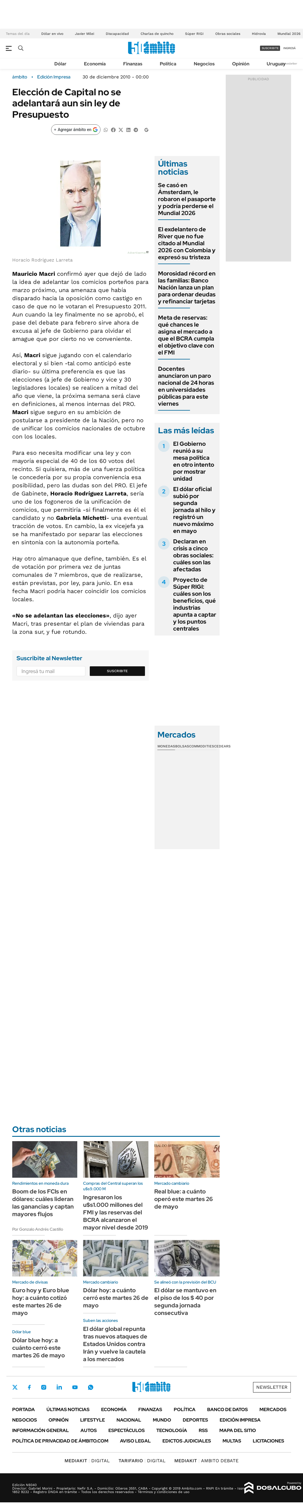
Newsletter (289, 63)
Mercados (272, 1409)
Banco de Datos (227, 1409)
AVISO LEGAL (135, 1441)
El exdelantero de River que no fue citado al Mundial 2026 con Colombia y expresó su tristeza (187, 243)
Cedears (222, 746)
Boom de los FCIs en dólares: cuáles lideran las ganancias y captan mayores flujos (43, 1203)
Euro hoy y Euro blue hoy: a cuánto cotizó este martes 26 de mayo (40, 1301)
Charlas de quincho (157, 34)
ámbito (19, 77)
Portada (23, 1409)
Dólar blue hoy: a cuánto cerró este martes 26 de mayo (38, 1347)
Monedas (166, 746)
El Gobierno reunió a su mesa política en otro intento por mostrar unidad (193, 461)
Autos (88, 1430)
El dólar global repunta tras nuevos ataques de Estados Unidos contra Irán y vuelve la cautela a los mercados (115, 1344)
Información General (40, 1430)
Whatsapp (90, 1387)
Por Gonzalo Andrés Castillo (37, 1229)
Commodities (201, 746)
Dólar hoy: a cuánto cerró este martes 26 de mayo (115, 1297)
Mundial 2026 (288, 34)
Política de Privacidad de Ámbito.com (60, 1441)
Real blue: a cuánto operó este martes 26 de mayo (183, 1199)
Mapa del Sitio (237, 1430)
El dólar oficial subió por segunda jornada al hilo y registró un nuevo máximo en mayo (194, 510)
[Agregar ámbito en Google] (76, 129)
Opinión (240, 64)
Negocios (204, 64)
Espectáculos (126, 1430)
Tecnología (171, 1430)
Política (168, 64)
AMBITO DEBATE (206, 1460)
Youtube (75, 1387)
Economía (95, 64)
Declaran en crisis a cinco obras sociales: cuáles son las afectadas (193, 555)
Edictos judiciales (186, 1441)
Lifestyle (92, 1420)
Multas (232, 1441)
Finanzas (132, 64)
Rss (203, 1430)
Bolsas (182, 746)
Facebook (29, 1387)
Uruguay (276, 64)
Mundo (162, 1420)
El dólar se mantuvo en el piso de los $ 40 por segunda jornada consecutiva (185, 1301)
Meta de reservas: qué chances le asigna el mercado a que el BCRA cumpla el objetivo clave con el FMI (186, 335)
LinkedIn (59, 1387)
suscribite (270, 48)
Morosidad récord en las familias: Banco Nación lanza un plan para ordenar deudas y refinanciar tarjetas (187, 287)
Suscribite (117, 671)
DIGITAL (87, 1460)
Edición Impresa (240, 1420)
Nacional (128, 1420)
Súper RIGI (194, 34)
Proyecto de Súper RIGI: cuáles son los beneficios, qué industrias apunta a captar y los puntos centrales (194, 604)
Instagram (43, 1387)
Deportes (195, 1420)
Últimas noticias (67, 1409)
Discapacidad (117, 34)
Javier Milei (84, 34)
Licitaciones (268, 1441)
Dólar (60, 64)
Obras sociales (227, 34)
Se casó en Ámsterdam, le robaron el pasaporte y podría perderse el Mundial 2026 (187, 199)
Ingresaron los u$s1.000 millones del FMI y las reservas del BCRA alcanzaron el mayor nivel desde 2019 (115, 1212)
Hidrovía (259, 34)
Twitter (15, 1387)
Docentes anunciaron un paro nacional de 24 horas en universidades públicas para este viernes (186, 386)
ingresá (289, 48)
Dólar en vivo (52, 34)
